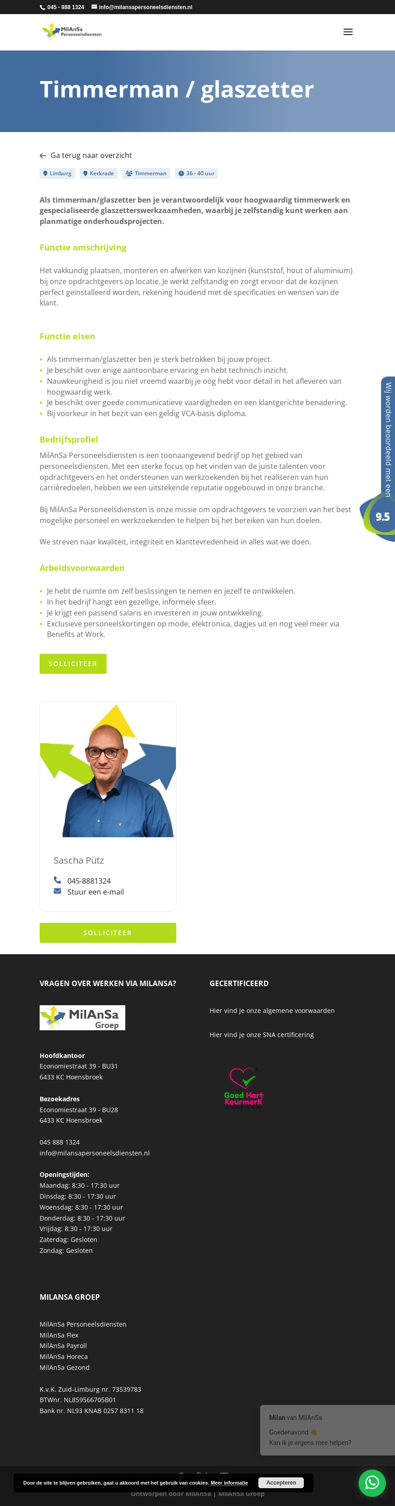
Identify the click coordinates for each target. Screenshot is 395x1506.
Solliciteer (73, 663)
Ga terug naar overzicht (86, 155)
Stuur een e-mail (89, 892)
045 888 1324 (60, 1142)
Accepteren (281, 1483)
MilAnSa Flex (59, 1335)
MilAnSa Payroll (63, 1345)
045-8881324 (82, 881)
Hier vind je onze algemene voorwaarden (272, 1010)
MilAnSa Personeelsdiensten (83, 1324)
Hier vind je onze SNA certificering (262, 1034)
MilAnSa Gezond (65, 1367)
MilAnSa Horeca (64, 1356)
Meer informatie (229, 1483)
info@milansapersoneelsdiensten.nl (95, 1153)
